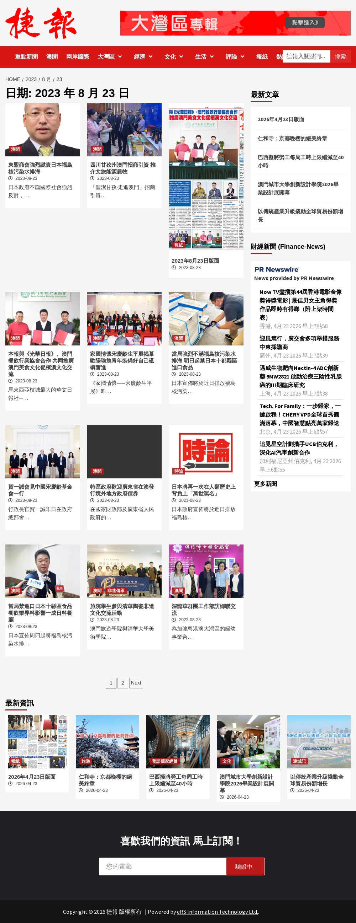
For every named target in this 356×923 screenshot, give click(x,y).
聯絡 (313, 57)
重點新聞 (26, 57)
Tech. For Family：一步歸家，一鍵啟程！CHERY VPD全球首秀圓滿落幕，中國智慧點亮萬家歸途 (300, 414)
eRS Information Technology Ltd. (217, 911)
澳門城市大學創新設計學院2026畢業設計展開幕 (298, 188)
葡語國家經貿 (165, 761)
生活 (206, 57)
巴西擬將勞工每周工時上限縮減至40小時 (301, 161)
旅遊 (86, 761)
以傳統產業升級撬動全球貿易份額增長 (300, 215)
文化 (175, 57)
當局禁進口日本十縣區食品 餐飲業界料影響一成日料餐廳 (40, 613)
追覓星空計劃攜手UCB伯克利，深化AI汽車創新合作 (299, 448)
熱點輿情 (287, 57)
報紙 (262, 57)
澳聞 (52, 57)
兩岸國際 (77, 57)
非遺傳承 (116, 590)
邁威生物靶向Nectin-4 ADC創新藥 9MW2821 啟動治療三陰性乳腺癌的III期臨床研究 (301, 376)
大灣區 (111, 57)
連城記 (299, 761)
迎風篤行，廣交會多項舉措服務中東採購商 (299, 342)
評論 (237, 57)
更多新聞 (265, 483)
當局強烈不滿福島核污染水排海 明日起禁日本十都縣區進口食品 (204, 360)
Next (136, 683)
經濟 (145, 57)
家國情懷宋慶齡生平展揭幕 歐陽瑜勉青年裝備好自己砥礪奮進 (122, 360)
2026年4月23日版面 (281, 119)
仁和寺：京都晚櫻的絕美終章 (292, 138)
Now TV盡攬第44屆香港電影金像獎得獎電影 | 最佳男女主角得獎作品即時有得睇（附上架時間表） (301, 304)
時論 (178, 471)
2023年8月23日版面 (195, 261)
